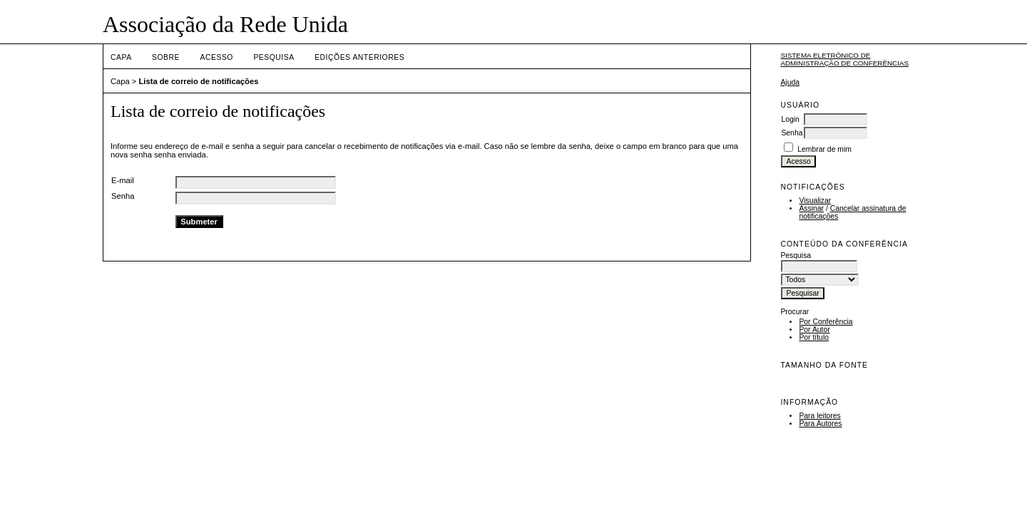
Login (790, 119)
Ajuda (789, 82)
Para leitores (819, 416)
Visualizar (815, 200)
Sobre (166, 57)
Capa (121, 57)
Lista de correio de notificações (199, 81)
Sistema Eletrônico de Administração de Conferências (844, 59)
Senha (791, 133)
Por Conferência (825, 322)
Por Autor (814, 329)
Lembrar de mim (824, 149)
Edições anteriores (359, 57)
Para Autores (820, 424)
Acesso (216, 57)
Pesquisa (273, 57)
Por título (814, 337)
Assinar (811, 208)
